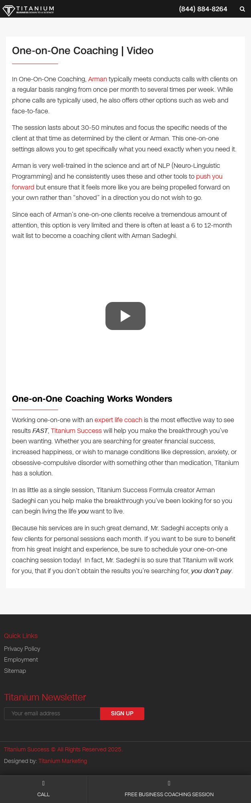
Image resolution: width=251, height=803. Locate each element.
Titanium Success (76, 430)
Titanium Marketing (62, 761)
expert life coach (118, 420)
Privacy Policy (22, 648)
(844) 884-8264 (203, 9)
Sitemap (15, 670)
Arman (97, 79)
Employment (21, 659)
